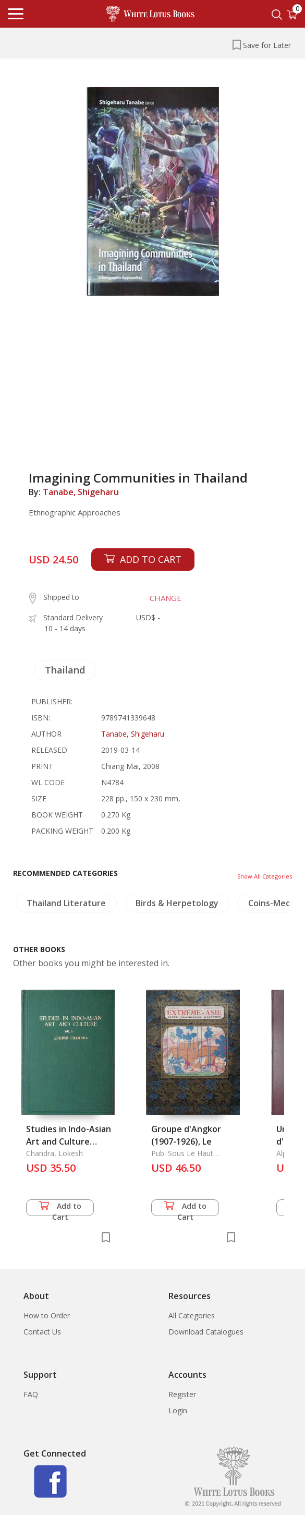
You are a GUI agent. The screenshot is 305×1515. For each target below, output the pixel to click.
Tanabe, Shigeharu (81, 492)
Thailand (65, 670)
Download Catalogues (205, 1332)
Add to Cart (60, 1208)
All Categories (191, 1315)
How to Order (46, 1315)
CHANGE (165, 598)
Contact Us (42, 1332)
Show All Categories (264, 876)
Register (182, 1394)
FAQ (30, 1394)
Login (177, 1410)
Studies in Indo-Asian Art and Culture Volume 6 (68, 1141)
